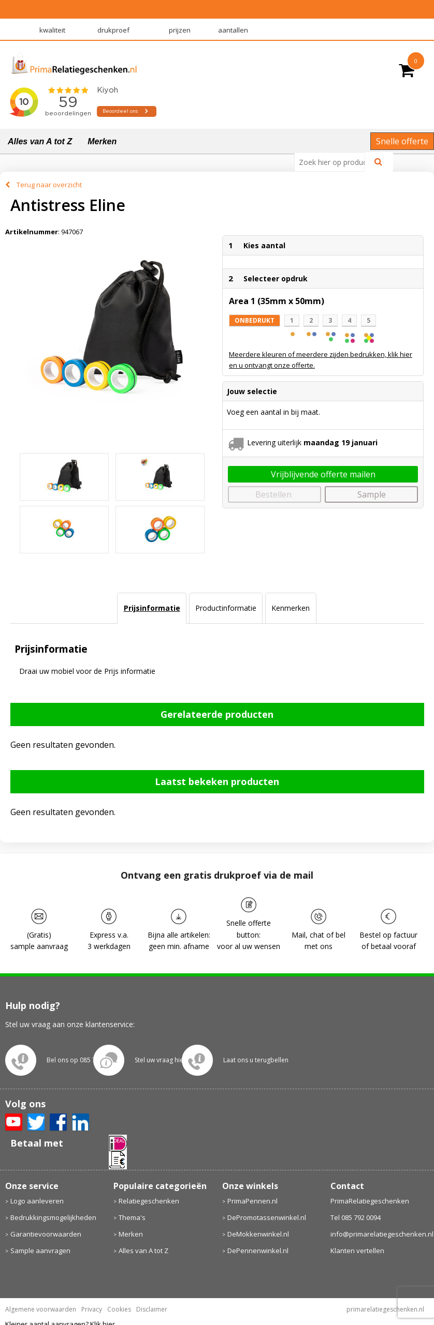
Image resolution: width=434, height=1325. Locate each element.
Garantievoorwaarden (45, 1234)
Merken (102, 141)
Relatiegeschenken (149, 1201)
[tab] (151, 608)
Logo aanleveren (37, 1201)
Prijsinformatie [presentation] (152, 608)
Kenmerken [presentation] (290, 608)
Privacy (91, 1309)
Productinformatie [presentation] (225, 608)
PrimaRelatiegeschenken (369, 1201)
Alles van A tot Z (40, 141)
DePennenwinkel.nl (257, 1250)
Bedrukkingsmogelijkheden (53, 1217)
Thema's (132, 1217)
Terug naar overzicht (49, 184)
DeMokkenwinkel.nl (258, 1234)
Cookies (119, 1309)
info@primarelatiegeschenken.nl (379, 1234)
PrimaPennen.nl (252, 1201)
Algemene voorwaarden (40, 1309)
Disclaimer (151, 1309)
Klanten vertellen (357, 1250)
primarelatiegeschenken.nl (385, 1309)
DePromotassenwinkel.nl (266, 1217)
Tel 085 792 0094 (355, 1217)
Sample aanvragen (40, 1250)
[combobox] (333, 162)
